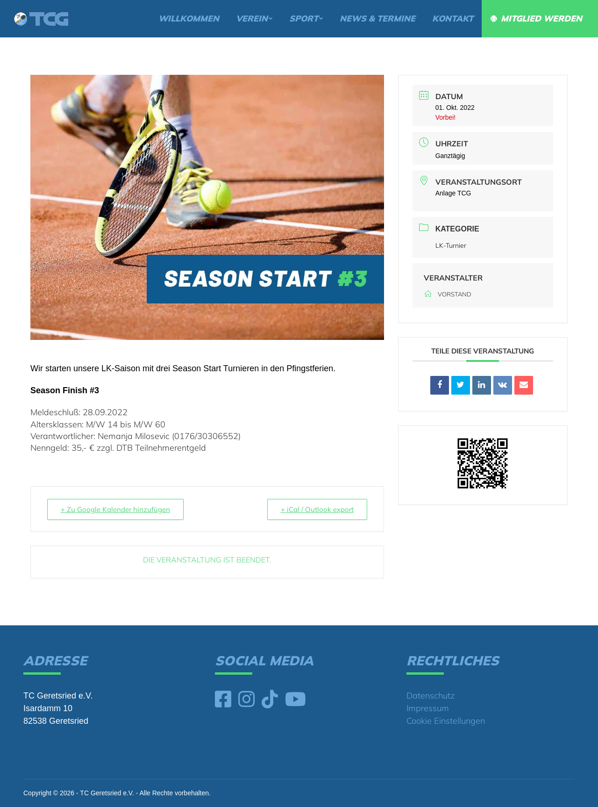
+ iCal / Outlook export (317, 509)
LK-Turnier (450, 245)
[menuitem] (189, 18)
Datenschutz (430, 695)
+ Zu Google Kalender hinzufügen (115, 509)
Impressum (427, 708)
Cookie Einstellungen (445, 720)
